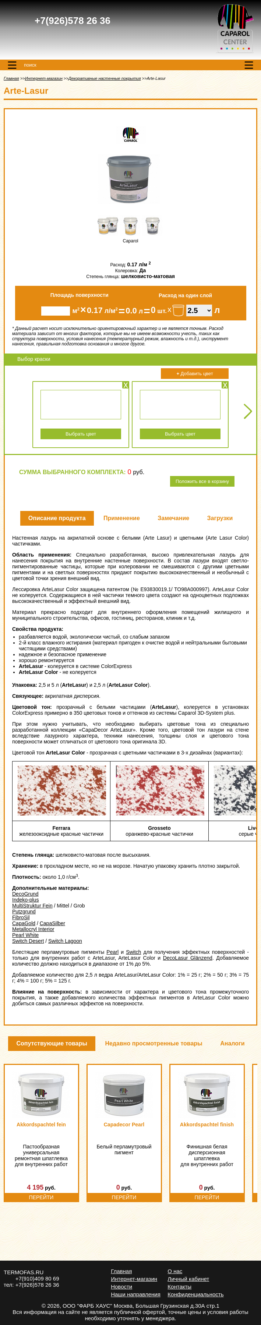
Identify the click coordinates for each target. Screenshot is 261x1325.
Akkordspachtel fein (41, 1124)
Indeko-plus (25, 900)
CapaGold (23, 923)
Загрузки (220, 518)
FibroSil (20, 917)
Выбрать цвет (81, 434)
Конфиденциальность (195, 1294)
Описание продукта (57, 518)
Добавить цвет (194, 373)
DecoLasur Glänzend (187, 958)
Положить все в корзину (202, 481)
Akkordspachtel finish (207, 1124)
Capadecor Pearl (124, 1124)
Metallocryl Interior (33, 929)
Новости (121, 1286)
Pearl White (25, 935)
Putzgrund (24, 911)
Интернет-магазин (43, 78)
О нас (174, 1271)
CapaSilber (52, 923)
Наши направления (136, 1294)
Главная (11, 78)
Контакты (179, 1286)
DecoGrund (25, 894)
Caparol (130, 241)
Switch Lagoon (65, 941)
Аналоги (232, 1043)
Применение (121, 518)
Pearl (112, 952)
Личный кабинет (188, 1279)
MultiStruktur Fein (32, 906)
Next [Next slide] (248, 411)
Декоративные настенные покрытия (104, 78)
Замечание (173, 518)
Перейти (41, 1197)
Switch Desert (28, 941)
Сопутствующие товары (51, 1043)
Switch (133, 952)
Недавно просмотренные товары (153, 1043)
